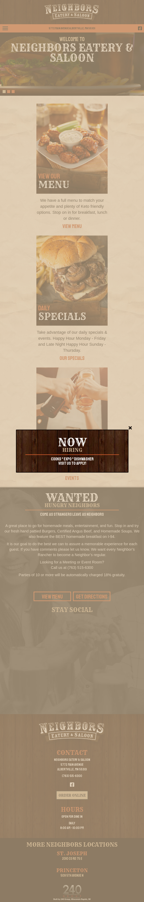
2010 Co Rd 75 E (72, 858)
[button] (140, 28)
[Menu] (5, 28)
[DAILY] (72, 281)
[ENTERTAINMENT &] (72, 412)
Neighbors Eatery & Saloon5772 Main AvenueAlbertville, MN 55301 (72, 764)
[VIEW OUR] (72, 149)
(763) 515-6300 (72, 776)
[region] (72, 64)
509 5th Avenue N (72, 875)
